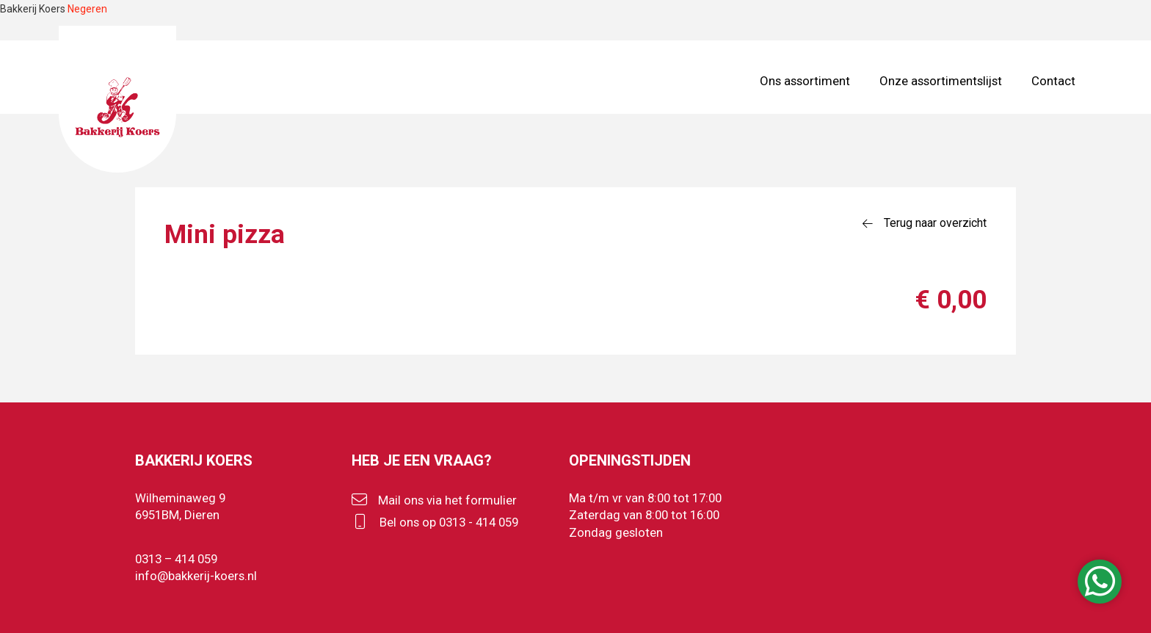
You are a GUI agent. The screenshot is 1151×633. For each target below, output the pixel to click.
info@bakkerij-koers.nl (196, 575)
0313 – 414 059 (176, 558)
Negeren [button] (87, 9)
